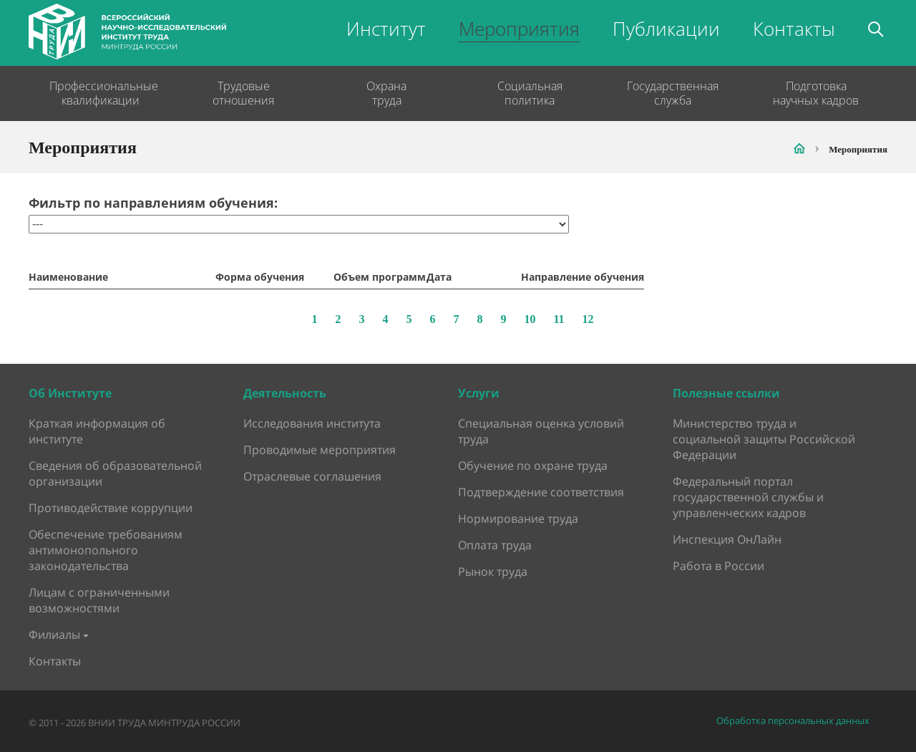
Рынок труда (492, 571)
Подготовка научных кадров (816, 93)
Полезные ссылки (726, 393)
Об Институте (70, 393)
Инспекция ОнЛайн (727, 539)
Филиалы (54, 634)
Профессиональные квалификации (100, 93)
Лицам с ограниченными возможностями (99, 600)
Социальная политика (529, 93)
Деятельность (284, 393)
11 (558, 319)
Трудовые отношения (243, 93)
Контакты (794, 29)
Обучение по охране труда (533, 465)
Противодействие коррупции (111, 508)
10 (529, 319)
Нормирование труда (518, 518)
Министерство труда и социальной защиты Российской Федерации (764, 439)
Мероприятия (519, 29)
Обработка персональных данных (792, 721)
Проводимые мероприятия (319, 450)
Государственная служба (672, 93)
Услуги (479, 393)
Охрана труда (386, 93)
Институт (386, 29)
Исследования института (312, 423)
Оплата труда (495, 545)
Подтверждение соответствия (541, 492)
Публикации (666, 29)
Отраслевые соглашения (312, 476)
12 (588, 319)
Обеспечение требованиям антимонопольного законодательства (105, 550)
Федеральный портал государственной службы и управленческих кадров (748, 497)
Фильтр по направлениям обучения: (153, 203)
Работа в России (718, 566)
